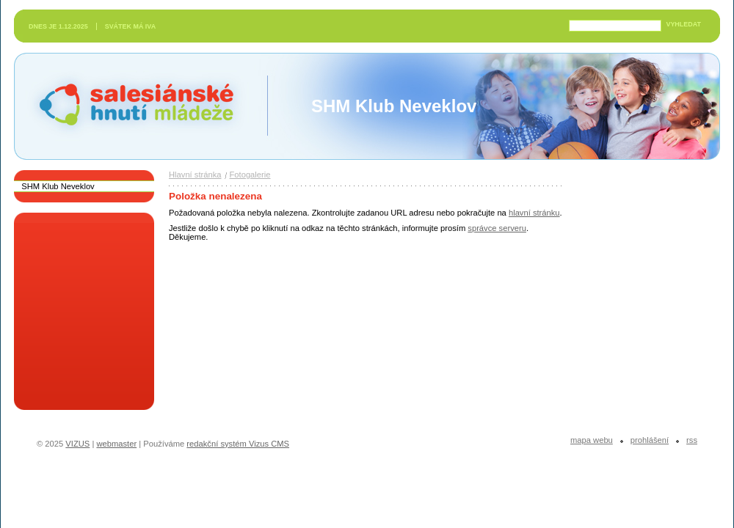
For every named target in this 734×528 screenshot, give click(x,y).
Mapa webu (591, 440)
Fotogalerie (250, 174)
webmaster (116, 443)
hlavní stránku (534, 212)
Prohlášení (650, 440)
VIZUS (77, 443)
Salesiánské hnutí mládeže (129, 106)
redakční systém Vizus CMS (237, 443)
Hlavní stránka (195, 174)
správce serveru (497, 228)
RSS (691, 440)
